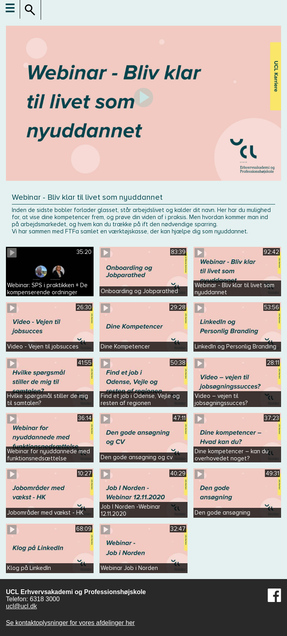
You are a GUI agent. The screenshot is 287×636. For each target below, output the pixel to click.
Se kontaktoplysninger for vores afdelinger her (70, 622)
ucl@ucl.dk (21, 606)
